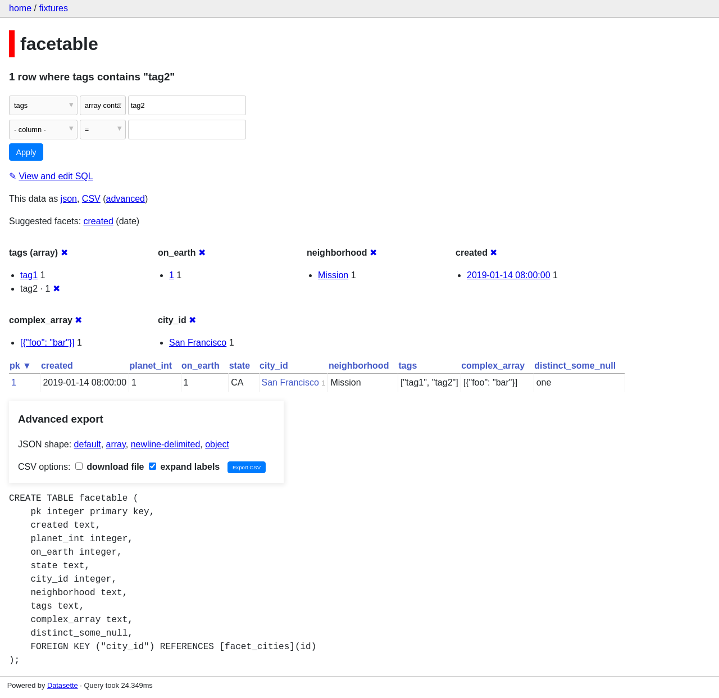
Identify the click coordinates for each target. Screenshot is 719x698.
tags (407, 365)
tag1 (29, 275)
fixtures (53, 8)
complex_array (493, 365)
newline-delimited (166, 444)
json (69, 198)
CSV (91, 198)
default (87, 444)
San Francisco (197, 342)
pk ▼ (20, 365)
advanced (125, 198)
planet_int (151, 365)
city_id (274, 365)
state (239, 365)
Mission (333, 275)
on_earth (200, 365)
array (116, 444)
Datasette (62, 685)
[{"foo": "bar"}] (47, 342)
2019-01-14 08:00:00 (508, 275)
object (217, 444)
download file (109, 467)
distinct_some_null (575, 365)
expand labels (184, 467)
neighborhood (359, 365)
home (20, 8)
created (98, 221)
